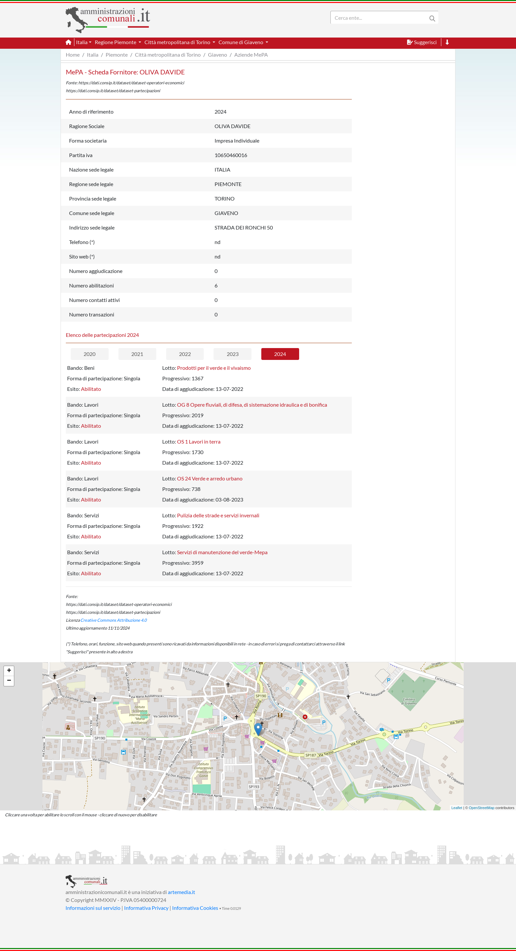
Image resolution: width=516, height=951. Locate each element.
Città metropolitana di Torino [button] (177, 42)
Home (73, 54)
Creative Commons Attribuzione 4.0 (113, 620)
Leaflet (457, 808)
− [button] (9, 681)
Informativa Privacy (146, 908)
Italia (92, 54)
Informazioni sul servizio (92, 908)
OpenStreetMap (482, 808)
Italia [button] (82, 42)
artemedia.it (181, 892)
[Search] (380, 17)
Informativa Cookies (195, 908)
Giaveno (217, 54)
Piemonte (117, 54)
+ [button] (9, 671)
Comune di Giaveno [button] (241, 42)
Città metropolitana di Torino (168, 54)
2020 (89, 354)
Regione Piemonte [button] (116, 42)
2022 (185, 354)
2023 (233, 354)
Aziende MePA (251, 54)
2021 (137, 354)
